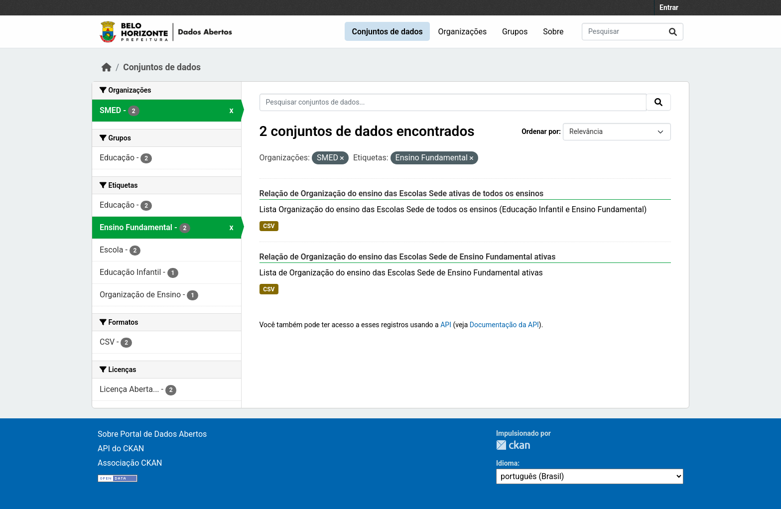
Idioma (507, 463)
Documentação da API (504, 325)
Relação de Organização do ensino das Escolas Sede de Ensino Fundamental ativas (408, 256)
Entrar (668, 7)
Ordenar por (540, 131)
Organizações (462, 31)
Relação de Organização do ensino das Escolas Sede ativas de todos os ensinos (402, 193)
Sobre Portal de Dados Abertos (152, 434)
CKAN (513, 445)
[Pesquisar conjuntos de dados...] (632, 31)
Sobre (553, 31)
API (445, 325)
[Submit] (672, 31)
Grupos (515, 31)
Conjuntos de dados (387, 31)
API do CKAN (121, 448)
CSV (268, 226)
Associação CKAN (130, 463)
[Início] (107, 67)
